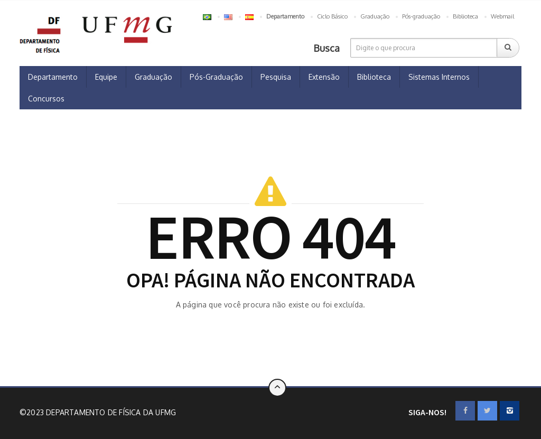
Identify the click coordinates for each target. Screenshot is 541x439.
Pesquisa (275, 76)
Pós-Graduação (216, 76)
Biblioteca (465, 16)
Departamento (53, 76)
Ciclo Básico (332, 16)
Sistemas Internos (439, 76)
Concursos (46, 98)
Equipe (106, 76)
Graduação (374, 16)
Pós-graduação (421, 16)
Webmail (502, 16)
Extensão (324, 76)
